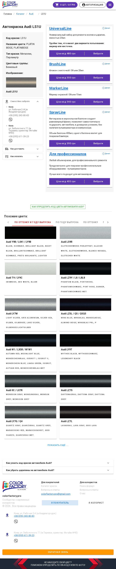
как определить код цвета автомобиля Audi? (58, 207)
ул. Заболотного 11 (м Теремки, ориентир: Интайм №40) (23, 130)
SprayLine (57, 112)
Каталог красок (49, 486)
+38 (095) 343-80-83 (19, 115)
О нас (82, 493)
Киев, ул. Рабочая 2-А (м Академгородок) (35, 513)
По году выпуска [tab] (67, 222)
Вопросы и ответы (50, 490)
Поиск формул (87, 486)
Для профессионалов (67, 154)
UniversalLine (60, 28)
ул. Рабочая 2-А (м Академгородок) (18, 110)
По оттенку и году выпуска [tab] (32, 222)
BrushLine (57, 64)
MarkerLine (58, 88)
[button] (23, 101)
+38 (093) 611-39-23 (19, 136)
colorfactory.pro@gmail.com (55, 494)
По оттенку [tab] (90, 222)
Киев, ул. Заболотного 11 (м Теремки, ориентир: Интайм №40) (46, 532)
